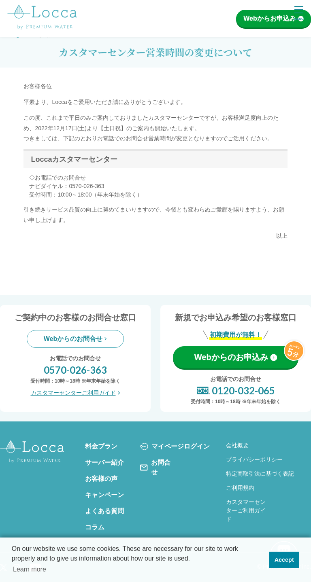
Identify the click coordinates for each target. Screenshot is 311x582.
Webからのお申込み (235, 357)
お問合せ (155, 467)
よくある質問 (104, 511)
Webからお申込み (273, 18)
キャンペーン (104, 494)
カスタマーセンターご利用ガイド (75, 392)
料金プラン (101, 446)
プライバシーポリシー (254, 459)
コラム (94, 527)
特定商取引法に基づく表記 (260, 473)
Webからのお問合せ (75, 338)
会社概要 (237, 445)
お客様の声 (101, 478)
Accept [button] (284, 560)
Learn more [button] (29, 569)
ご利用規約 (240, 488)
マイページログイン (175, 446)
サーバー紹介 (104, 462)
